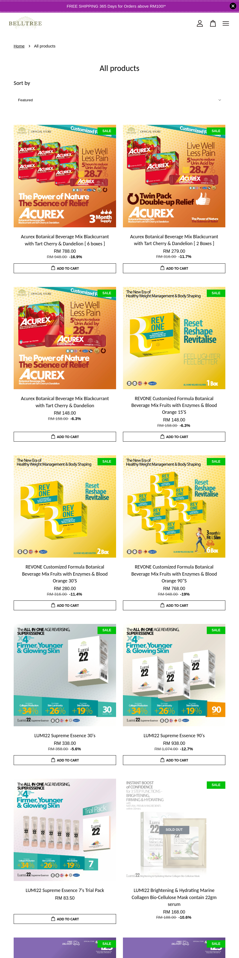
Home (19, 46)
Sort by (22, 83)
